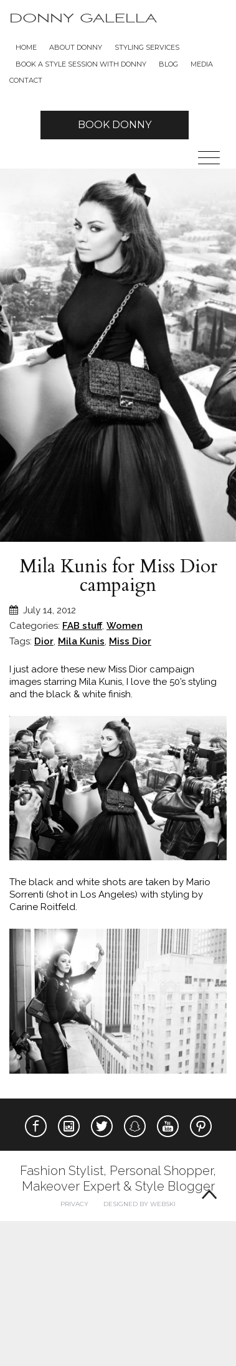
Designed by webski (139, 1204)
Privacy (74, 1204)
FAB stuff (82, 625)
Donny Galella (83, 18)
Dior (44, 641)
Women (124, 625)
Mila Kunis (81, 641)
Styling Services (147, 47)
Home (26, 47)
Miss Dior (130, 641)
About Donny (75, 47)
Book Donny (114, 125)
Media (202, 64)
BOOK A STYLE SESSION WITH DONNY (81, 64)
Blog (168, 64)
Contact (25, 80)
